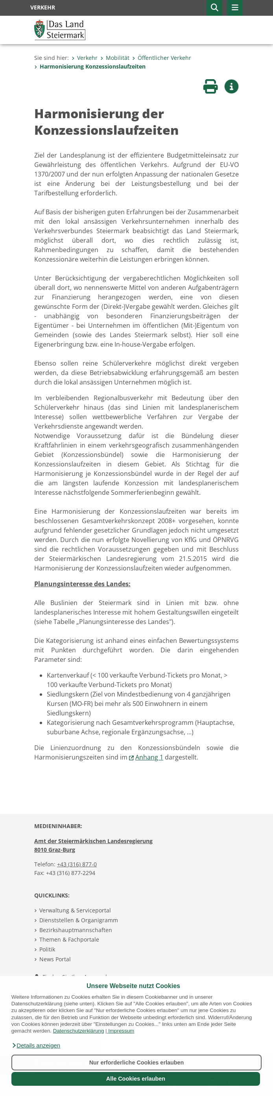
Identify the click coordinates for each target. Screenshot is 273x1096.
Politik (47, 949)
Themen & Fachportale (69, 939)
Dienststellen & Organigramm (78, 920)
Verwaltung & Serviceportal (75, 910)
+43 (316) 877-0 (77, 864)
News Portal (55, 959)
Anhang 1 (149, 757)
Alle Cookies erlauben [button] (135, 1079)
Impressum (121, 1031)
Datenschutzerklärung (78, 1031)
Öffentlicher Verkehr (161, 57)
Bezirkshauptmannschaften (75, 930)
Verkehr (85, 57)
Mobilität (114, 57)
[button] (35, 1045)
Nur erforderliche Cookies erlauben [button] (136, 1062)
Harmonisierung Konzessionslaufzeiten (90, 66)
